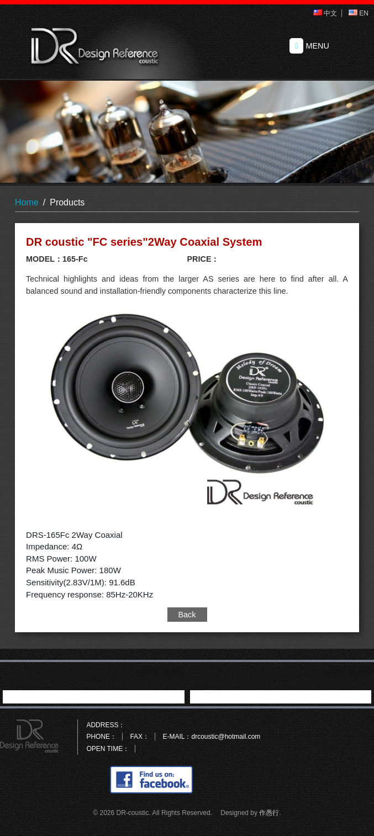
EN (358, 13)
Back (187, 614)
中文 (325, 13)
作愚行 (269, 813)
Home (27, 202)
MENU (309, 45)
